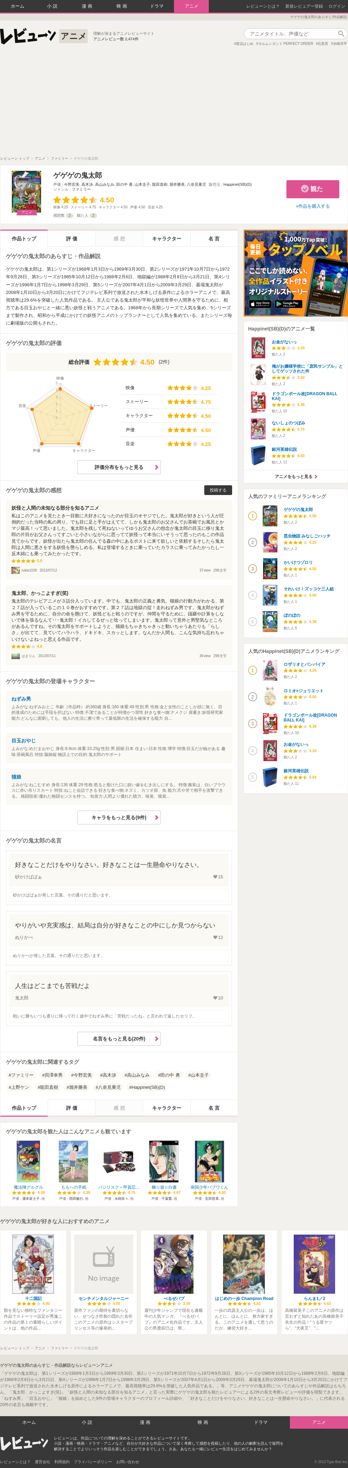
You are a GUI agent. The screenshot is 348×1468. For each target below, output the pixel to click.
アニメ (191, 6)
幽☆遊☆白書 (164, 1187)
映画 (122, 6)
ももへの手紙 (73, 1187)
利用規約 (62, 1462)
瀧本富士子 (31, 1198)
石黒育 (323, 44)
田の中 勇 (124, 184)
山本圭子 (142, 184)
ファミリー (81, 189)
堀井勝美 (177, 184)
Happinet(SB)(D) (237, 184)
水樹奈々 (121, 1198)
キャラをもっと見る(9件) (119, 817)
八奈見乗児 (196, 184)
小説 (53, 6)
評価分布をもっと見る (119, 467)
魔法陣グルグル (28, 1187)
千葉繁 (166, 1198)
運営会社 (42, 1462)
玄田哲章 (212, 1198)
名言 (214, 238)
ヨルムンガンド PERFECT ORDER (285, 44)
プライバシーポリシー (93, 1462)
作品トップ (24, 238)
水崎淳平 (340, 44)
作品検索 (341, 33)
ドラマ (157, 6)
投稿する (218, 490)
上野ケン (20, 1087)
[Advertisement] (174, 104)
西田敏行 (76, 1198)
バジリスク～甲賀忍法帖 (121, 1187)
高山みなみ (104, 184)
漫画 (88, 6)
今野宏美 (71, 184)
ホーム (17, 6)
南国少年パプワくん (209, 1187)
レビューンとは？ (263, 6)
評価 (72, 238)
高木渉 (87, 184)
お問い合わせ (127, 1462)
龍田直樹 (159, 184)
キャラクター (166, 238)
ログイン (337, 6)
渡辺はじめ (244, 44)
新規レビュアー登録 (304, 6)
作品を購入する (314, 206)
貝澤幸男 (54, 1075)
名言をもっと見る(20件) (119, 1039)
